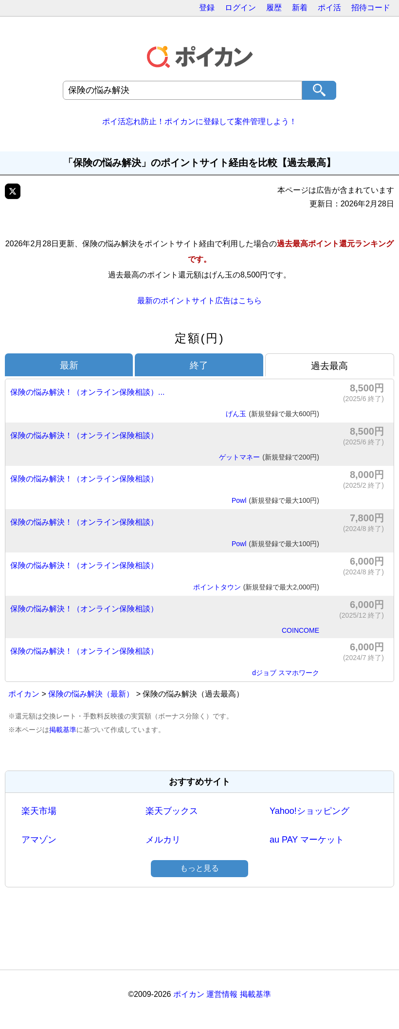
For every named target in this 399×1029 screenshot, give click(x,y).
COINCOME (300, 630)
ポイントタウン (256, 587)
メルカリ (163, 840)
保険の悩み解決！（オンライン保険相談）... (87, 392)
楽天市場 (38, 811)
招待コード (370, 7)
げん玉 (272, 414)
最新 (69, 365)
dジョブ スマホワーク (285, 673)
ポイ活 (329, 7)
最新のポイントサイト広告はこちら (199, 300)
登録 (207, 7)
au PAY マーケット (307, 840)
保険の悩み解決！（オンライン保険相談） (84, 435)
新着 (300, 7)
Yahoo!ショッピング (309, 811)
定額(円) (200, 338)
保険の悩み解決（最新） (91, 694)
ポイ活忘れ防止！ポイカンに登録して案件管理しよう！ (199, 121)
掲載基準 (62, 730)
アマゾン (38, 840)
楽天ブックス (171, 811)
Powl (275, 500)
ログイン (240, 7)
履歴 (274, 7)
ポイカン (23, 694)
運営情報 (221, 994)
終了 (199, 365)
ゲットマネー (269, 457)
